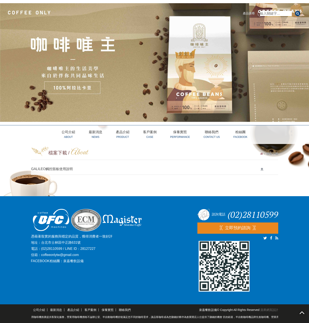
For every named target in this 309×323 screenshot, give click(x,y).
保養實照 (180, 135)
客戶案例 (150, 135)
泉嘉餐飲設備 (73, 261)
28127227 (88, 248)
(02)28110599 (51, 248)
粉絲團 (240, 135)
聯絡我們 (212, 135)
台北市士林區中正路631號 (61, 242)
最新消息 (95, 135)
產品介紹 (122, 135)
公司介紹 (68, 135)
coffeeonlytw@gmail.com (60, 255)
